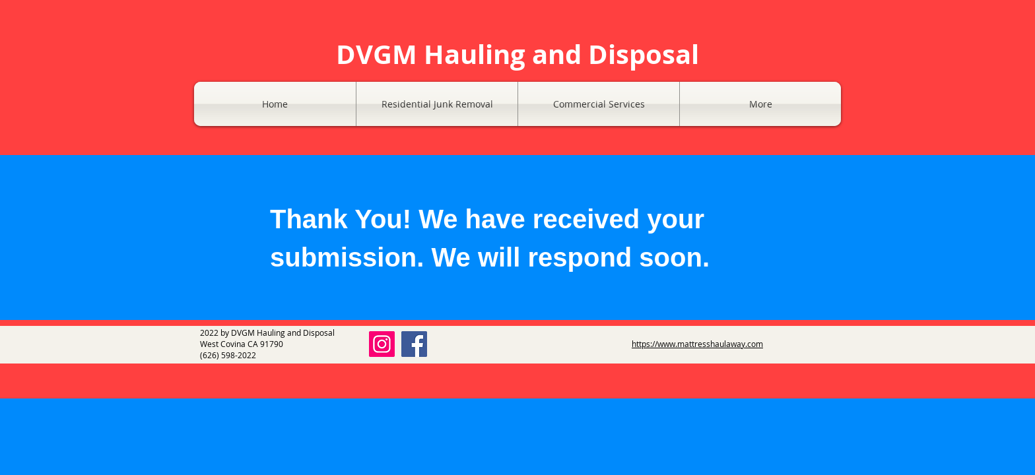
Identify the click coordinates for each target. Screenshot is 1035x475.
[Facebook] (414, 344)
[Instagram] (382, 344)
